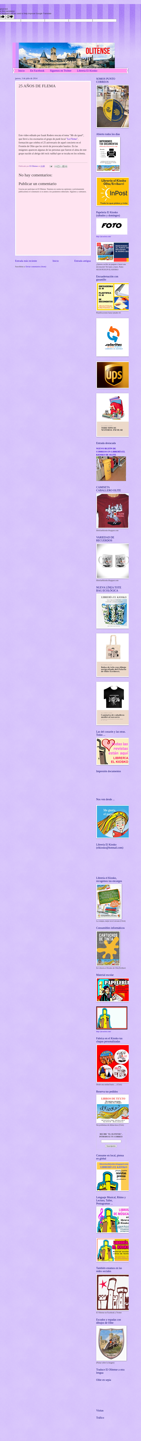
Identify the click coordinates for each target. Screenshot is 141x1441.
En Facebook (37, 70)
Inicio (21, 70)
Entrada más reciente (26, 260)
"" (72, 139)
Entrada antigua (82, 260)
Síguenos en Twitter (60, 70)
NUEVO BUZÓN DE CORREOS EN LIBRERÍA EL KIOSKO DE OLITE (110, 451)
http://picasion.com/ (103, 237)
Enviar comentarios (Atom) (36, 267)
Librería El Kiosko (87, 70)
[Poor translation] (10, 17)
